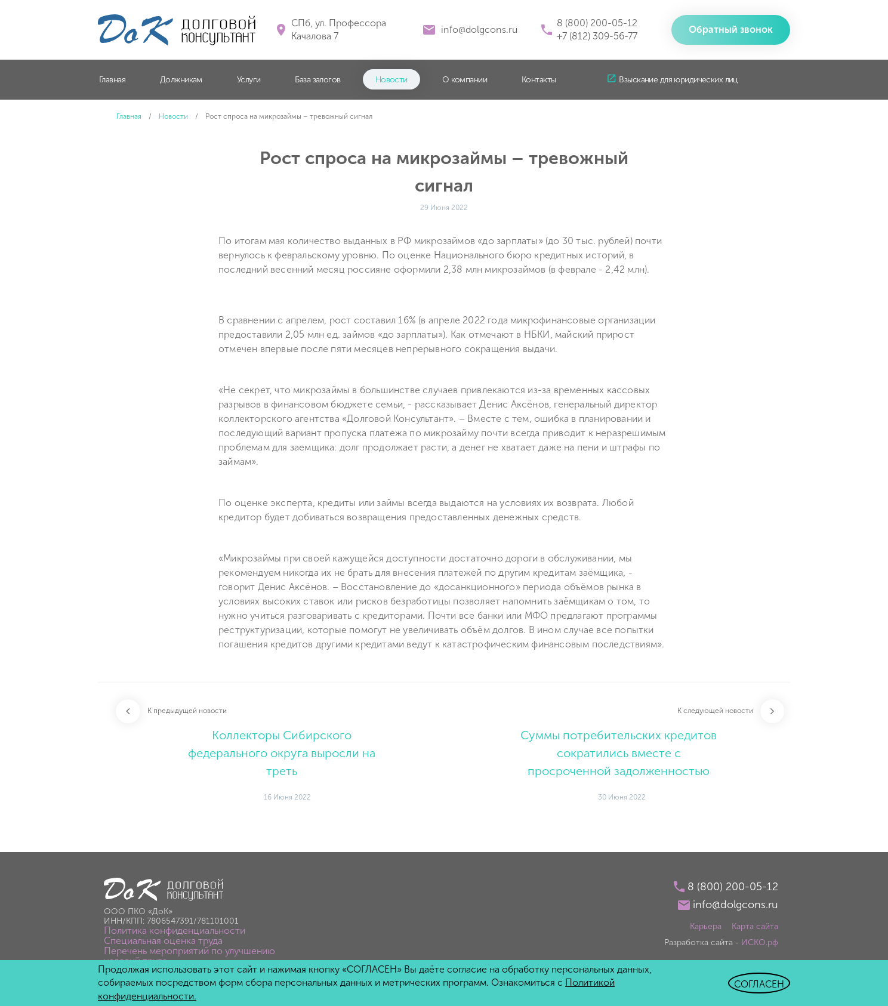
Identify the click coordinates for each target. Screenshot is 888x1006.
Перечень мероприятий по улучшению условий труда (189, 956)
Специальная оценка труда (163, 940)
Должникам (181, 80)
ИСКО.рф (759, 942)
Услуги (249, 80)
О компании (464, 80)
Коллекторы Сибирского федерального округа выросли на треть (281, 753)
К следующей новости (715, 710)
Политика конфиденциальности (174, 930)
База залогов (317, 80)
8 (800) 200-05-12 (597, 23)
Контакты (539, 80)
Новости (391, 80)
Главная (112, 80)
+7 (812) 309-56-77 (597, 36)
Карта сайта (755, 926)
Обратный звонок (731, 29)
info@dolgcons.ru (479, 29)
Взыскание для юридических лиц (678, 80)
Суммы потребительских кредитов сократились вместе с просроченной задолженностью (618, 753)
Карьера (706, 926)
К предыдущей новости (187, 710)
